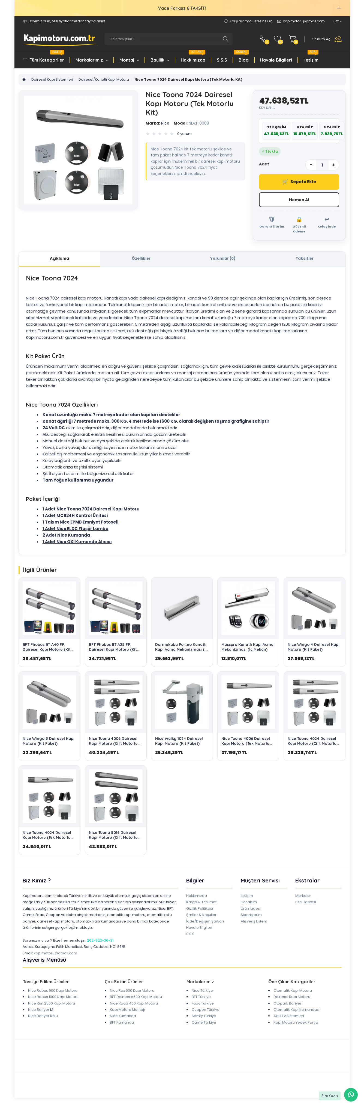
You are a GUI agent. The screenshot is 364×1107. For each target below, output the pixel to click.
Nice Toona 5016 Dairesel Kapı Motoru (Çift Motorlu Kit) (113, 838)
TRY (337, 21)
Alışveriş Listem (254, 922)
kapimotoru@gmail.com (55, 954)
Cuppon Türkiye (205, 1010)
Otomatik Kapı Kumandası (296, 1010)
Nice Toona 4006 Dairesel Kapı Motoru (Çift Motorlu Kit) (113, 744)
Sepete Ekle (299, 182)
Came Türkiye (204, 1023)
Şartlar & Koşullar (201, 915)
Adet (264, 164)
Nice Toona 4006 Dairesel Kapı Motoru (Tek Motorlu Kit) (245, 744)
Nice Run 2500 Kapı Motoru (51, 1004)
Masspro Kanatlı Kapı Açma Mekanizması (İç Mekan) (247, 648)
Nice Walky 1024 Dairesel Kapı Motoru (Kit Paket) (179, 742)
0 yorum (184, 133)
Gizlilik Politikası (199, 909)
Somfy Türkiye (204, 1017)
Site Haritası (305, 903)
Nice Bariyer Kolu (43, 1017)
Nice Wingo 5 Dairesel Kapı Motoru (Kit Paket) (48, 742)
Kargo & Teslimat (201, 903)
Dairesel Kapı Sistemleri (52, 79)
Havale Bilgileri (276, 60)
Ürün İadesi (251, 909)
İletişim (310, 57)
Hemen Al (299, 200)
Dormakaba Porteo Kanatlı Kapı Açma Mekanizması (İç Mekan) (181, 650)
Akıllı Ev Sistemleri (288, 1017)
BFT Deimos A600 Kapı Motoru (136, 997)
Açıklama (59, 259)
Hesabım (249, 903)
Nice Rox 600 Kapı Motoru (132, 991)
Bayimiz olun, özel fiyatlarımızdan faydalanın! (67, 21)
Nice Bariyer (38, 1010)
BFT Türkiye (201, 997)
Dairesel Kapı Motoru (291, 997)
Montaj (129, 60)
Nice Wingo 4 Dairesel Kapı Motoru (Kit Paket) (313, 648)
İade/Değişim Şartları (205, 922)
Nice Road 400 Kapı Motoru (134, 1004)
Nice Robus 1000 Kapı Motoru (53, 997)
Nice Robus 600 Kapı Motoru (52, 991)
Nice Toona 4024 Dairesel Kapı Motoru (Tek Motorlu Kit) (47, 838)
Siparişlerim (251, 915)
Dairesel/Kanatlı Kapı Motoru (104, 79)
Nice (157, 123)
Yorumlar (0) (222, 259)
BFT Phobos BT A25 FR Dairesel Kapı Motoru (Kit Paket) (113, 650)
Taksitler (304, 259)
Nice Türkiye (202, 991)
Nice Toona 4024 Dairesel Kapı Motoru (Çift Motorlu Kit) (312, 744)
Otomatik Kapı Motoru (292, 991)
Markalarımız (92, 60)
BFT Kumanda (122, 1023)
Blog (241, 57)
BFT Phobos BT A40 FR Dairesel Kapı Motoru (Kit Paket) (47, 650)
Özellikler (141, 259)
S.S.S (222, 60)
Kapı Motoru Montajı (127, 1010)
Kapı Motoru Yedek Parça (295, 1023)
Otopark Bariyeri (287, 1004)
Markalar (303, 896)
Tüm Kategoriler (47, 57)
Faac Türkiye (203, 1004)
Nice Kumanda (123, 1017)
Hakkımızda (193, 57)
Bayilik (160, 60)
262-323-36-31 (100, 941)
